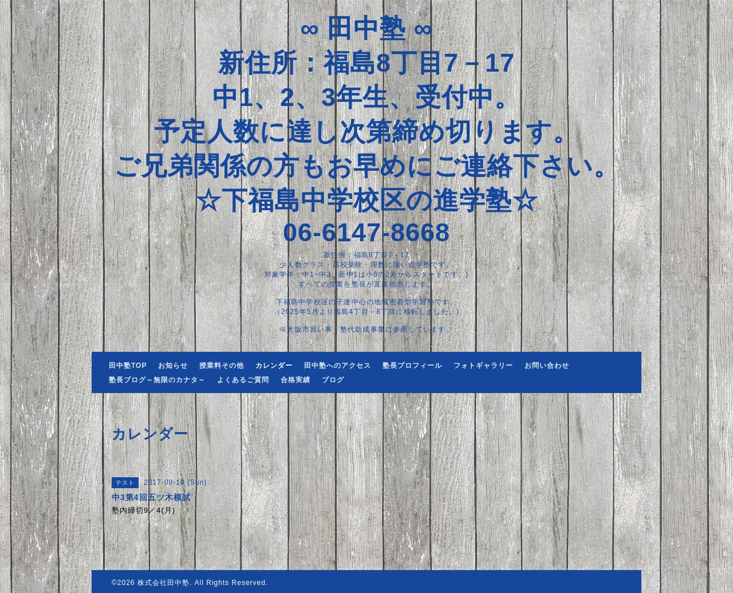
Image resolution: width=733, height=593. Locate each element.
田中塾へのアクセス (337, 366)
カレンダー (274, 366)
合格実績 (295, 380)
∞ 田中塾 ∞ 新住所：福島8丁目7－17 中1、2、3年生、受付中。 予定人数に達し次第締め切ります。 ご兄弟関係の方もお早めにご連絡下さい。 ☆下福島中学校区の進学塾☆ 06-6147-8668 (367, 130)
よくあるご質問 (243, 380)
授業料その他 (221, 366)
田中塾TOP (128, 366)
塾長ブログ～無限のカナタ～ (157, 380)
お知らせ (173, 366)
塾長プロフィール (412, 366)
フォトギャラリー (483, 366)
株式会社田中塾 (163, 583)
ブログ (333, 380)
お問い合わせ (547, 366)
